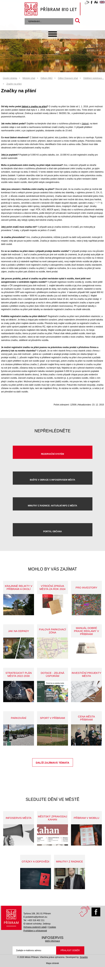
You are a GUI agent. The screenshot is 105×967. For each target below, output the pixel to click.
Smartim (84, 957)
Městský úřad (28, 78)
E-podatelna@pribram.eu (35, 917)
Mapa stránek (52, 963)
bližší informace (52, 941)
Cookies (52, 927)
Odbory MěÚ (47, 78)
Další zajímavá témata (52, 762)
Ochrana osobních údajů (35, 927)
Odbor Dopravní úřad (68, 78)
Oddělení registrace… (93, 78)
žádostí (85, 123)
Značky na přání (14, 84)
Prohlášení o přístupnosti (35, 930)
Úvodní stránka (10, 78)
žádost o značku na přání (34, 106)
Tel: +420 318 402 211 (33, 920)
